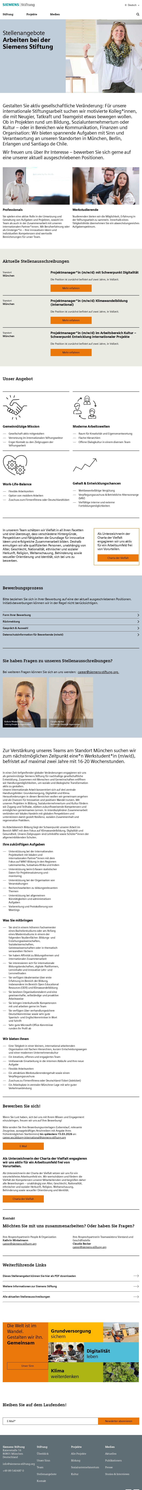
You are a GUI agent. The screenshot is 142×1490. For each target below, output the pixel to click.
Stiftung (42, 1446)
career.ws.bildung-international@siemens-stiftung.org (34, 1137)
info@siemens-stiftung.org (19, 1463)
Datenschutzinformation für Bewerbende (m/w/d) (33, 634)
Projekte (76, 1446)
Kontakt (41, 1481)
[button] (8, 14)
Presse (109, 1467)
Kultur (74, 1474)
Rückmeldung (11, 621)
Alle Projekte (78, 1453)
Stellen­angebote (47, 1474)
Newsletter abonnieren (118, 1421)
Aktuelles (110, 1453)
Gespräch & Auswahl (15, 628)
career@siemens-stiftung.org (19, 1243)
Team (40, 1467)
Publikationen (113, 1460)
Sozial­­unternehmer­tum (85, 1467)
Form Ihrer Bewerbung (17, 615)
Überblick (42, 1453)
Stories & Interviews (117, 1474)
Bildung (75, 1460)
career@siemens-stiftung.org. (98, 672)
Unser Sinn (43, 1460)
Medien (110, 1446)
